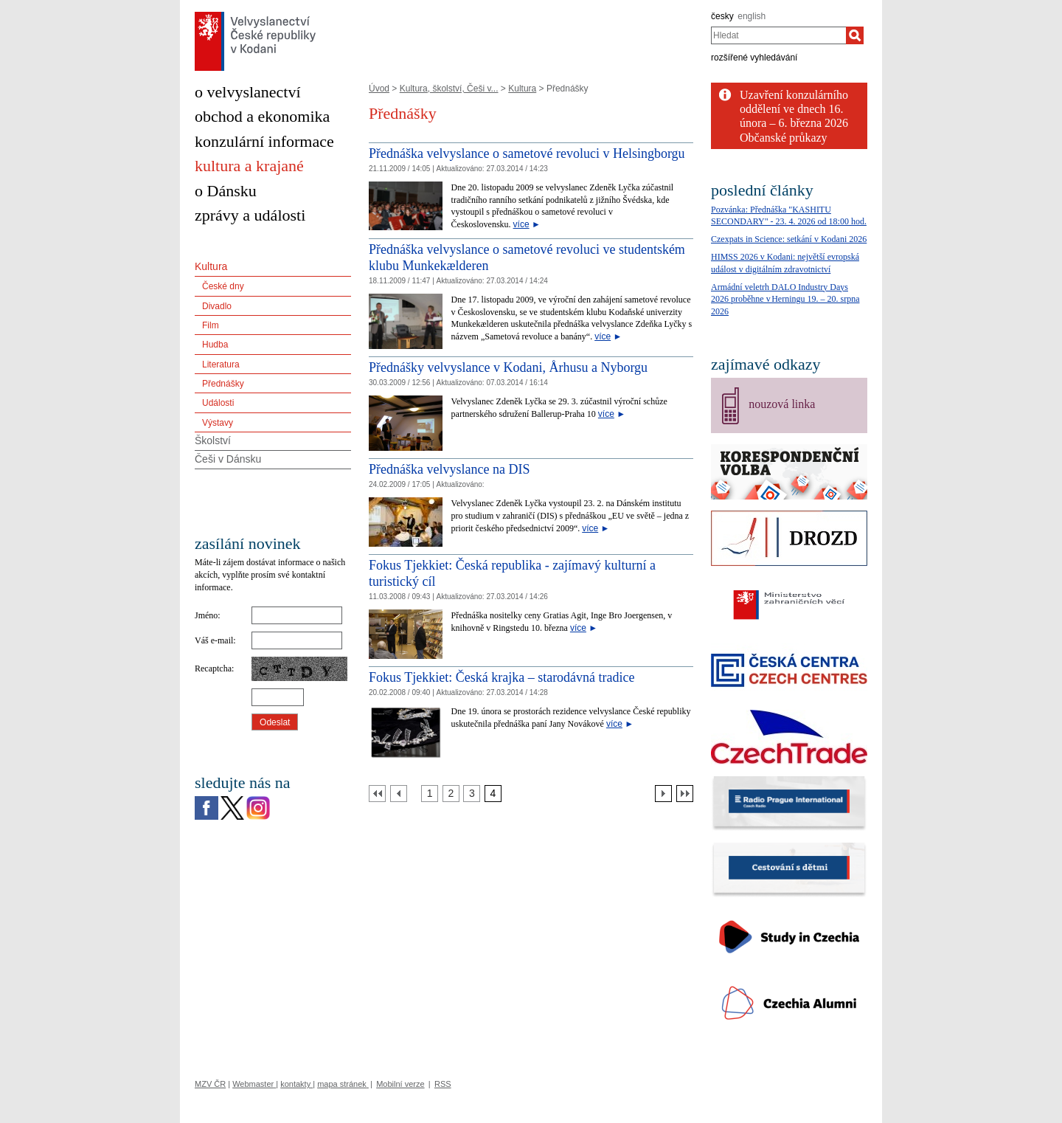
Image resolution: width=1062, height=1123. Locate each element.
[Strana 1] (429, 793)
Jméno (206, 615)
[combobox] (778, 35)
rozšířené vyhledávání (754, 57)
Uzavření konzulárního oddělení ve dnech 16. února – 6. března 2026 (794, 109)
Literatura (221, 364)
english (752, 16)
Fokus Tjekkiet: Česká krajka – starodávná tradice (502, 677)
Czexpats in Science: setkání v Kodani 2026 (789, 239)
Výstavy (217, 423)
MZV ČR (210, 1083)
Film (210, 325)
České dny (223, 286)
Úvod (379, 88)
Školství (213, 440)
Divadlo (217, 306)
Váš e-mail (214, 640)
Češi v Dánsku (228, 459)
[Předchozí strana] (398, 793)
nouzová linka (782, 404)
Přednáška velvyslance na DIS (449, 469)
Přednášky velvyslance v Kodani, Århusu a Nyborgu (508, 367)
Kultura (522, 88)
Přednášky (223, 384)
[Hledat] (855, 35)
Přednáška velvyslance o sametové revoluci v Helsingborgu (527, 153)
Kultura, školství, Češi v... (449, 88)
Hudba (215, 344)
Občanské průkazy (783, 137)
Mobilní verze (400, 1083)
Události (218, 403)
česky (722, 16)
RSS (442, 1083)
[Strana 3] (471, 793)
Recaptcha (213, 668)
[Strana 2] (450, 793)
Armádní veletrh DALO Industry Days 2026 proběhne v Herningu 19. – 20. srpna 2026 (785, 299)
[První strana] (377, 793)
